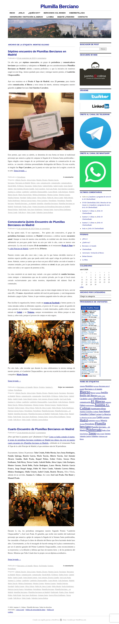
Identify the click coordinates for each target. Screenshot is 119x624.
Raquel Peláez (13, 209)
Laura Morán (52, 192)
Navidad (23, 198)
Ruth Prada (22, 209)
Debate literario (65, 17)
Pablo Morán (68, 198)
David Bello (12, 186)
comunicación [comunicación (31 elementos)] (85, 402)
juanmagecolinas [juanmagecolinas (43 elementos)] (98, 408)
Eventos (42, 387)
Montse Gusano (64, 195)
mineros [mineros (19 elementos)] (97, 420)
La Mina (50, 17)
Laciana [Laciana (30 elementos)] (99, 414)
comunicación (45, 183)
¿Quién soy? (34, 13)
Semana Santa (48, 209)
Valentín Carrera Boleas (44, 212)
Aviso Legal (20, 610)
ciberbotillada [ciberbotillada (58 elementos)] (99, 398)
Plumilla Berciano (60, 6)
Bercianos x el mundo (55, 13)
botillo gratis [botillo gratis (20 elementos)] (101, 396)
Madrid (71, 192)
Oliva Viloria (41, 198)
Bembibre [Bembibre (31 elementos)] (89, 386)
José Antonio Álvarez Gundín (24, 189)
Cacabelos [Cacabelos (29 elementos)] (83, 399)
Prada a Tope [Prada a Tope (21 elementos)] (106, 430)
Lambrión (25, 192)
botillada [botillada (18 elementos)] (98, 393)
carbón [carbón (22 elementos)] (90, 399)
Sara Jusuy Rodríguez (35, 209)
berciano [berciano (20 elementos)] (96, 386)
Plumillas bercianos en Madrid (39, 414)
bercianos (11, 183)
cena (38, 183)
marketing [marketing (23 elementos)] (91, 421)
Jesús (83, 228)
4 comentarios (41, 58)
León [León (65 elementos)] (99, 417)
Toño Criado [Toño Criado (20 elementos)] (100, 433)
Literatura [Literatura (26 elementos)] (105, 417)
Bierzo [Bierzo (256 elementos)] (85, 392)
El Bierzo (20, 186)
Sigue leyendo (20, 171)
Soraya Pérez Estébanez (62, 209)
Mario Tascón (12, 195)
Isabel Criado (58, 186)
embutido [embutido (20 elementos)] (108, 402)
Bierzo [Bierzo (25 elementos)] (93, 393)
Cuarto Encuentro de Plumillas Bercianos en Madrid (41, 429)
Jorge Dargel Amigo (30, 399)
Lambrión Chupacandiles (38, 192)
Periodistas (61, 201)
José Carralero (40, 189)
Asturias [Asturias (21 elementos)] (82, 386)
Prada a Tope (26, 207)
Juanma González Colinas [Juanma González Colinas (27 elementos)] (89, 412)
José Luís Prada (51, 189)
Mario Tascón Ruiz (25, 195)
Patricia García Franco (28, 201)
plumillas (40, 203)
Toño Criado (31, 212)
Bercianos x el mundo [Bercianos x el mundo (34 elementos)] (93, 389)
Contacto (83, 17)
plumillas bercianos (51, 203)
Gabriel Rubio (48, 186)
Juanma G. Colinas (14, 192)
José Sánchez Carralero (66, 189)
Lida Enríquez (63, 192)
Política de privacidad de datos (35, 610)
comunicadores (66, 183)
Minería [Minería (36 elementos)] (103, 420)
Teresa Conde (12, 212)
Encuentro (28, 186)
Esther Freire (37, 186)
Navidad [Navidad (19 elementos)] (82, 424)
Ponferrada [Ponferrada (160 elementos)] (94, 430)
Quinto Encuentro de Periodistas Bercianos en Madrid (51, 207)
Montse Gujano (52, 195)
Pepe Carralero (42, 201)
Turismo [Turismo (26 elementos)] (108, 434)
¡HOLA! (22, 13)
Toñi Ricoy (22, 212)
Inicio (12, 13)
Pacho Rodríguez (14, 201)
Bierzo (33, 183)
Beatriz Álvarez (41, 180)
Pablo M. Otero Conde (55, 198)
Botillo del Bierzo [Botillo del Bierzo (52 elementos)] (88, 395)
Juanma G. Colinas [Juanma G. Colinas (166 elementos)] (95, 406)
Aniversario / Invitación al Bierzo (26, 17)
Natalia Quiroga (13, 198)
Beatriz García (53, 180)
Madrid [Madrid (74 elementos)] (84, 420)
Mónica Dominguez (39, 195)
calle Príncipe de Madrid (18, 249)
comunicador (55, 183)
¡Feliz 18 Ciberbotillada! (96, 228)
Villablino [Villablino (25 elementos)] (94, 436)
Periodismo (21, 177)
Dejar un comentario (42, 229)
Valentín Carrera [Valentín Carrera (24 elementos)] (85, 436)
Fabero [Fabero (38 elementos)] (83, 405)
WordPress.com (81, 620)
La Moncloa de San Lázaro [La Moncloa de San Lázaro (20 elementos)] (88, 417)
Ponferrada (17, 207)
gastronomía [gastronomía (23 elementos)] (90, 405)
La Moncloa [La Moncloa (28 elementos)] (106, 414)
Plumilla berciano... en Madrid (25, 203)
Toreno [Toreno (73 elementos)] (92, 433)
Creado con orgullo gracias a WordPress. (46, 620)
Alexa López (31, 180)
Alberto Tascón (20, 180)
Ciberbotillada (77, 13)
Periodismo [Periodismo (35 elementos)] (90, 424)
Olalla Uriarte (31, 198)
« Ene (81, 287)
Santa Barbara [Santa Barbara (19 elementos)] (84, 433)
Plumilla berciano (48, 411)
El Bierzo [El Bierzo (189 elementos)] (98, 402)
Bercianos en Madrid (22, 183)
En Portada (43, 566)
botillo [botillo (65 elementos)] (104, 392)
